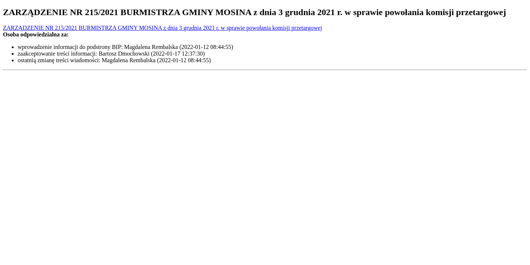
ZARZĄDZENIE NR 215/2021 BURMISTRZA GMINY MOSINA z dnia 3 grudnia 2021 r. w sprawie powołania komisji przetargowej (162, 28)
